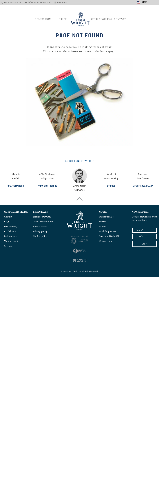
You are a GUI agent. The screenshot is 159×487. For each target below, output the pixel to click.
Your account (11, 241)
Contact (120, 19)
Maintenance (10, 236)
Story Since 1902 (101, 19)
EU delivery (10, 231)
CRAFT (63, 19)
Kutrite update (106, 217)
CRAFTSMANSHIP (15, 186)
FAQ (6, 221)
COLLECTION (43, 19)
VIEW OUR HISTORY (47, 186)
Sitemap (8, 246)
